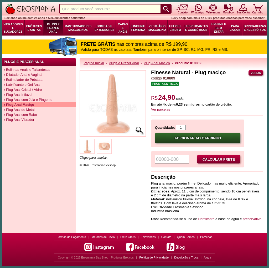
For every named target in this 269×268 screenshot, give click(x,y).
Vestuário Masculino (157, 27)
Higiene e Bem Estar (218, 28)
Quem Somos (186, 237)
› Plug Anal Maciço (19, 105)
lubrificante (206, 219)
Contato (166, 237)
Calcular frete (219, 159)
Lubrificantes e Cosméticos (196, 27)
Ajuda (207, 257)
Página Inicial (94, 63)
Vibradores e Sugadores (13, 28)
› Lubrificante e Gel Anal (22, 85)
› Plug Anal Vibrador (19, 120)
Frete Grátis (128, 237)
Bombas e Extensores (104, 27)
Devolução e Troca (186, 257)
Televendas (148, 237)
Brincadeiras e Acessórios (255, 27)
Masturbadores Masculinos (78, 27)
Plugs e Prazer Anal (53, 28)
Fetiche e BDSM (175, 27)
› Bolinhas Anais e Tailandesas (27, 70)
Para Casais (235, 27)
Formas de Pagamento (71, 237)
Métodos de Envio (103, 237)
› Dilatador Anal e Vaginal (23, 75)
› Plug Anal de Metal (19, 110)
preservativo (252, 219)
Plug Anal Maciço (157, 63)
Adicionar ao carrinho (197, 138)
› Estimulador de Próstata (23, 80)
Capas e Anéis (123, 28)
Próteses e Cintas (34, 27)
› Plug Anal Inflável (18, 95)
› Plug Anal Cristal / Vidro (23, 90)
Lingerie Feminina (138, 27)
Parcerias (206, 237)
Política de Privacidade (154, 257)
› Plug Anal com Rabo (20, 115)
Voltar (256, 73)
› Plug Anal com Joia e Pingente (28, 100)
